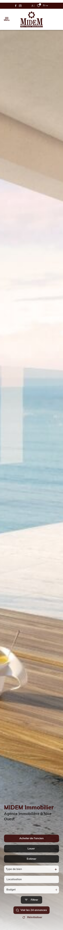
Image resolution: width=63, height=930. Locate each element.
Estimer (31, 867)
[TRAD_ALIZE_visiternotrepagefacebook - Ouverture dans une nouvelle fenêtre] (15, 6)
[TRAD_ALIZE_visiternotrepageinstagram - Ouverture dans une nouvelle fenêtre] (20, 6)
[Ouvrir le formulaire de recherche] (31, 908)
